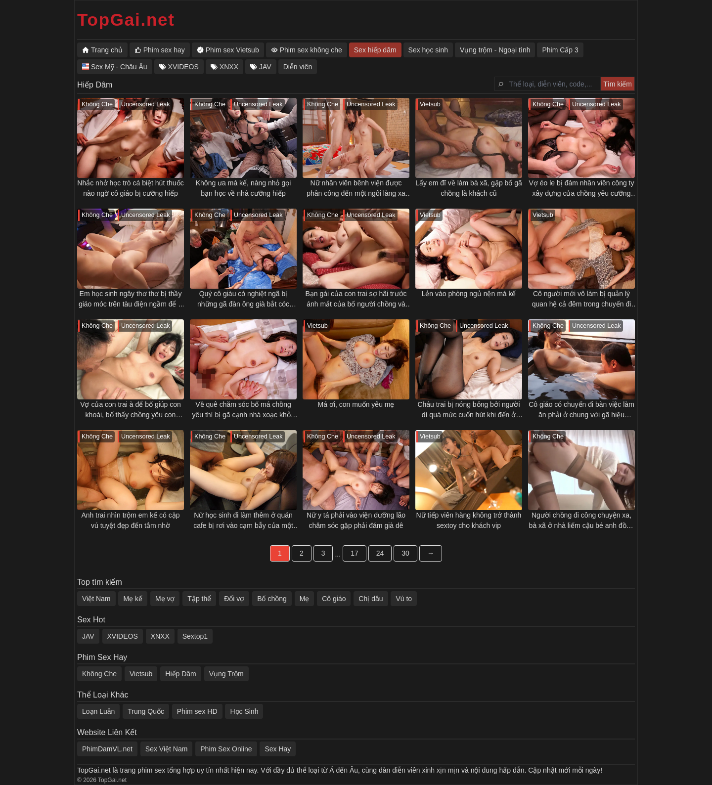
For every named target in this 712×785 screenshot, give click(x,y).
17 (354, 553)
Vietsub (141, 674)
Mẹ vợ (165, 599)
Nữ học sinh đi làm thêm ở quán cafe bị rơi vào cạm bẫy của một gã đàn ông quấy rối (243, 521)
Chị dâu (370, 599)
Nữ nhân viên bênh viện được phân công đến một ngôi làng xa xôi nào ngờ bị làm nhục (356, 189)
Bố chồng (272, 599)
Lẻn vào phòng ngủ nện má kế (468, 294)
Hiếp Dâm (180, 674)
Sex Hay (278, 749)
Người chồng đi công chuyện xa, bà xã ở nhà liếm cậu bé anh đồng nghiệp (581, 521)
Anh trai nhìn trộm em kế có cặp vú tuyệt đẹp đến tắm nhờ (130, 520)
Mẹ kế (132, 599)
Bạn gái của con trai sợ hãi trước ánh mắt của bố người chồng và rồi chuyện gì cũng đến (355, 299)
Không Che (99, 674)
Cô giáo (334, 599)
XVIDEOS (122, 636)
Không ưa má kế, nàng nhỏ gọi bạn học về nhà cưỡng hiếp (243, 188)
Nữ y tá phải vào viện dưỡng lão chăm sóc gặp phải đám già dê (356, 520)
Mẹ (305, 599)
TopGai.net (126, 19)
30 (405, 553)
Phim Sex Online (226, 749)
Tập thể (199, 599)
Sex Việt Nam (166, 749)
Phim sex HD (197, 711)
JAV (88, 636)
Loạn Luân (98, 711)
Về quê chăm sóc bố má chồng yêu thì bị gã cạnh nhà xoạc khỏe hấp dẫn (243, 410)
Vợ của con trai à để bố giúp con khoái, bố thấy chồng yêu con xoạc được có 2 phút (130, 410)
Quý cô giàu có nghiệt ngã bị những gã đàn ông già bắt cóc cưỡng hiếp (243, 299)
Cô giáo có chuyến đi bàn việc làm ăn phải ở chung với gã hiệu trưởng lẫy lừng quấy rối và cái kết (581, 410)
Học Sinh (244, 711)
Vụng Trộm (226, 674)
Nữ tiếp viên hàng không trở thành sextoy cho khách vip (469, 520)
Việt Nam (96, 599)
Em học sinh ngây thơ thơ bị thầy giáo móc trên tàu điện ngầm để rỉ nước (130, 299)
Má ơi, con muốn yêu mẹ (356, 404)
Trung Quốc (146, 711)
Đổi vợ (234, 599)
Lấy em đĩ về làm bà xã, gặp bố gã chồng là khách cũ (468, 188)
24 (380, 553)
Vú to (404, 599)
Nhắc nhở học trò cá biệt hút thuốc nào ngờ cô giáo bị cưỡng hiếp (130, 188)
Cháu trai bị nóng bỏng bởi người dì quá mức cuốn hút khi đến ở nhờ (468, 410)
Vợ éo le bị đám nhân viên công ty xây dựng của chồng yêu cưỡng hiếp (581, 189)
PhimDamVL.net (107, 749)
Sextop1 (195, 636)
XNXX (160, 636)
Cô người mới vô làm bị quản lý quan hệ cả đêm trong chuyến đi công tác (581, 299)
